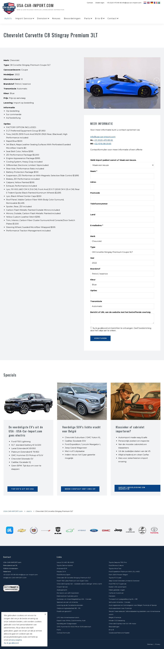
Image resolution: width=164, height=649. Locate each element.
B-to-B (99, 18)
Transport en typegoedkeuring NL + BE (123, 599)
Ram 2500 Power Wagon (118, 575)
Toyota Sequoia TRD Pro (118, 562)
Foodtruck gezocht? (64, 611)
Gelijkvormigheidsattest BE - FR (68, 608)
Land (92, 214)
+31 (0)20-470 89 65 (103, 140)
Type (92, 247)
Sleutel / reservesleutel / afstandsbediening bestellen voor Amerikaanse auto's (134, 612)
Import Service (23, 18)
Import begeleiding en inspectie (131, 488)
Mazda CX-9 (61, 571)
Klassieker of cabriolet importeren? (130, 429)
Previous (88, 80)
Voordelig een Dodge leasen (67, 624)
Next (156, 80)
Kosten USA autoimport (117, 587)
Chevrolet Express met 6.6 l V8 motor (122, 624)
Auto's (8, 18)
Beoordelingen (72, 18)
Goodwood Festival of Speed (119, 633)
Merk (92, 236)
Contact (90, 3)
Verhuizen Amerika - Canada (119, 602)
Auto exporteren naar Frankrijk (120, 608)
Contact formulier (63, 633)
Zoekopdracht (62, 590)
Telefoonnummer (99, 204)
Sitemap (150, 644)
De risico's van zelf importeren (68, 593)
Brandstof (95, 269)
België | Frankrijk (115, 617)
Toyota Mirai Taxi (115, 568)
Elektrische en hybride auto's (67, 596)
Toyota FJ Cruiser (115, 578)
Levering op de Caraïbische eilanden (70, 605)
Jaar (92, 258)
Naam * (93, 171)
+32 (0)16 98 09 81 (102, 143)
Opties (93, 290)
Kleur (92, 280)
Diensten (42, 18)
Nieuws (56, 18)
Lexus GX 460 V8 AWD (65, 562)
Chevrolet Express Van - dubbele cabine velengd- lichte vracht (79, 584)
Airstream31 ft (62, 568)
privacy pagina (15, 640)
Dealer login (99, 3)
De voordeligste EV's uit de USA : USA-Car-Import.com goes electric (26, 431)
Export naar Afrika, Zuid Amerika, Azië (71, 620)
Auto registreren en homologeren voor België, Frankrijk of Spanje (133, 605)
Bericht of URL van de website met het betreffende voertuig (120, 312)
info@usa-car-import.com (102, 136)
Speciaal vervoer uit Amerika (67, 602)
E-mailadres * (96, 225)
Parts (87, 18)
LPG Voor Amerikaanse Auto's (68, 617)
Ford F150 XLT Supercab (117, 584)
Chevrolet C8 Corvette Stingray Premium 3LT (74, 578)
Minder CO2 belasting (117, 620)
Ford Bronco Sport (63, 575)
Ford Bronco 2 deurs (116, 565)
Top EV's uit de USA (22, 489)
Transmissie (96, 301)
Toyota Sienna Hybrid (65, 565)
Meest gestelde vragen (117, 590)
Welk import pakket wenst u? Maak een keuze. (113, 160)
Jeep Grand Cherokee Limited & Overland (124, 581)
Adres (93, 182)
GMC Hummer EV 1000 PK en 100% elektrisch (74, 627)
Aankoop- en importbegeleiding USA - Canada (74, 599)
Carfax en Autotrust (116, 593)
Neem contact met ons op (80, 489)
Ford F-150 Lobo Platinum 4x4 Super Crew (72, 581)
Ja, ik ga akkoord (11, 643)
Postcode (95, 193)
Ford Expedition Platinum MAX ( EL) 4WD (124, 571)
